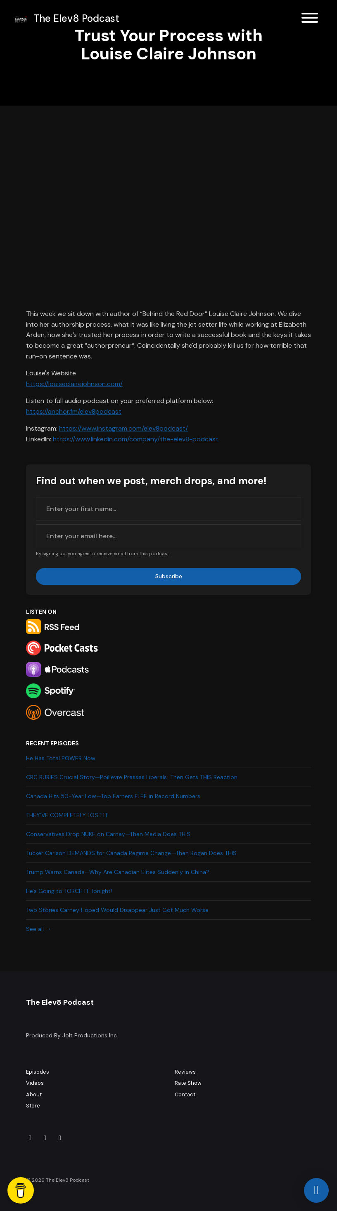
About (34, 1094)
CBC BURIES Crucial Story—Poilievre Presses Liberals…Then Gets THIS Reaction (131, 777)
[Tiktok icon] (30, 1138)
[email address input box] (168, 536)
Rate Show (188, 1082)
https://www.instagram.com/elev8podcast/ (123, 428)
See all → (38, 929)
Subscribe (168, 576)
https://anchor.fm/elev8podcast (73, 411)
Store (33, 1105)
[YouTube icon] (60, 1138)
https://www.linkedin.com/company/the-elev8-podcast (135, 439)
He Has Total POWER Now (60, 758)
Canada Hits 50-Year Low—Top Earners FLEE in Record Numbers (113, 796)
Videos (35, 1082)
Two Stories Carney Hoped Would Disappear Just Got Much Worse (117, 910)
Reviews (185, 1071)
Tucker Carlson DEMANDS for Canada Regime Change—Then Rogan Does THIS (131, 853)
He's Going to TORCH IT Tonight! (69, 891)
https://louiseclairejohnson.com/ (74, 383)
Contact (185, 1094)
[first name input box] (168, 509)
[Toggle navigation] (309, 19)
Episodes (37, 1071)
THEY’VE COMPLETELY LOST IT (67, 815)
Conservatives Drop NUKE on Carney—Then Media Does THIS (108, 834)
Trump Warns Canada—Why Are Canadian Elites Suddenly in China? (117, 872)
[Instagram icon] (45, 1138)
